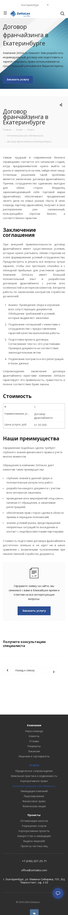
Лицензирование (34, 796)
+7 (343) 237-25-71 (34, 861)
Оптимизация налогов (34, 821)
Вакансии (34, 751)
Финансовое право (34, 801)
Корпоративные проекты (34, 831)
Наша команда (34, 731)
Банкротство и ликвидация (34, 836)
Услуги (34, 765)
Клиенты (34, 736)
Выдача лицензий (34, 841)
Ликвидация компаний (34, 791)
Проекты (34, 815)
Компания (34, 725)
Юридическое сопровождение (34, 771)
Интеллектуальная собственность (34, 786)
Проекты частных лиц (34, 846)
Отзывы (34, 741)
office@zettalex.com (34, 870)
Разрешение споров (34, 826)
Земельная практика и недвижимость (34, 776)
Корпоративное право (34, 781)
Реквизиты (34, 746)
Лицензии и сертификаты (34, 756)
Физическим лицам (34, 806)
